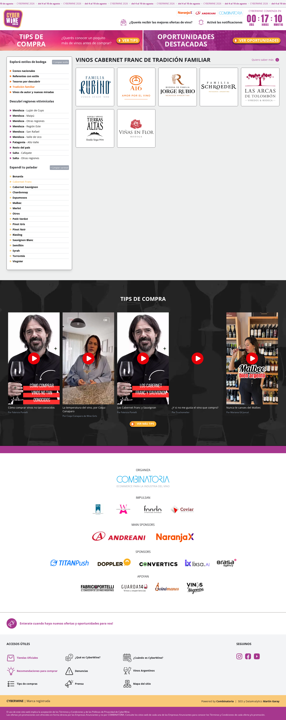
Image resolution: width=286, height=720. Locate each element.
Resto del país (21, 147)
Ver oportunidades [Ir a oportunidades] (256, 40)
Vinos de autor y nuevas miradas (33, 92)
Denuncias (76, 671)
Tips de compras (22, 684)
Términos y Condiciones (71, 711)
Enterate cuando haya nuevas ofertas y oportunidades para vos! (60, 623)
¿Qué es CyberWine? (83, 657)
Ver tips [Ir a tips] (127, 40)
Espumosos (20, 197)
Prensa (74, 684)
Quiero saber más (265, 60)
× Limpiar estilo (60, 62)
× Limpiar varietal (59, 167)
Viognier (18, 261)
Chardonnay (20, 192)
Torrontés (19, 256)
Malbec (17, 203)
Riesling (17, 234)
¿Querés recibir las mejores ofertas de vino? (156, 22)
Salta (22, 153)
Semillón (18, 245)
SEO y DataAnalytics (258, 701)
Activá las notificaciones (220, 22)
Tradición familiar (24, 87)
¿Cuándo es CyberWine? (143, 657)
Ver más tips (142, 424)
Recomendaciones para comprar (32, 671)
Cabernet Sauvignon (25, 187)
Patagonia (26, 142)
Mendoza (28, 110)
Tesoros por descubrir (26, 81)
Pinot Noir (19, 229)
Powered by (217, 701)
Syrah (16, 250)
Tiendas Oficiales (22, 657)
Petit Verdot (20, 219)
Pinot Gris (19, 224)
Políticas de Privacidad (103, 711)
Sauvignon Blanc (23, 240)
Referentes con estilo (26, 76)
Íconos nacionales (24, 71)
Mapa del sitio (137, 684)
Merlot (17, 208)
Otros (16, 213)
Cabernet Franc (22, 181)
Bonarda (18, 176)
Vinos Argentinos (139, 671)
